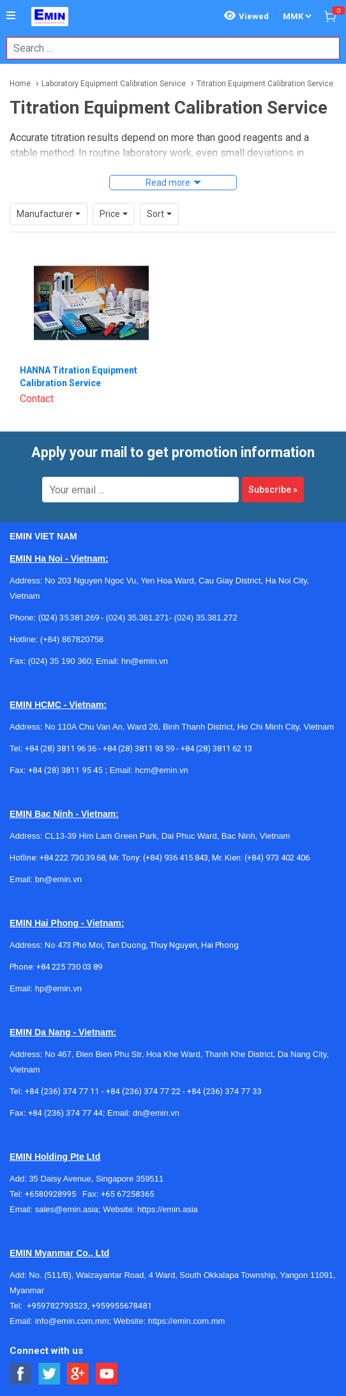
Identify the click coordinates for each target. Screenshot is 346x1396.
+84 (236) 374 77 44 (65, 1113)
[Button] (10, 16)
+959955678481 (121, 1305)
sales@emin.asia (66, 1209)
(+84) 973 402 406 (277, 857)
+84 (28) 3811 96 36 (60, 748)
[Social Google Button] (78, 1374)
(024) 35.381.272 (204, 617)
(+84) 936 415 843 (175, 857)
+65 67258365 (127, 1194)
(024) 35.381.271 (137, 617)
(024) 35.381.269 (68, 617)
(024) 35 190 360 (59, 661)
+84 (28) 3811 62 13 (216, 748)
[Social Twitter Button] (49, 1374)
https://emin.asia (167, 1209)
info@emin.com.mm (72, 1321)
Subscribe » (272, 489)
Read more (168, 182)
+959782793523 (57, 1305)
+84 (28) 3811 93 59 (138, 748)
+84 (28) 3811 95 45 (65, 770)
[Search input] (166, 48)
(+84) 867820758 (71, 639)
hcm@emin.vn (161, 770)
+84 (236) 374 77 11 (62, 1091)
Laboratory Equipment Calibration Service (113, 83)
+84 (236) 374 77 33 (224, 1091)
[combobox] (166, 48)
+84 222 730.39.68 (72, 857)
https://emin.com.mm (186, 1321)
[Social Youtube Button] (107, 1374)
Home (20, 83)
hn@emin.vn (144, 661)
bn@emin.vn (58, 879)
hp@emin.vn (58, 988)
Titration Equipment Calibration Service (265, 83)
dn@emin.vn (156, 1113)
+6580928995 (53, 1194)
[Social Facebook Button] (21, 1374)
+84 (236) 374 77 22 (143, 1091)
